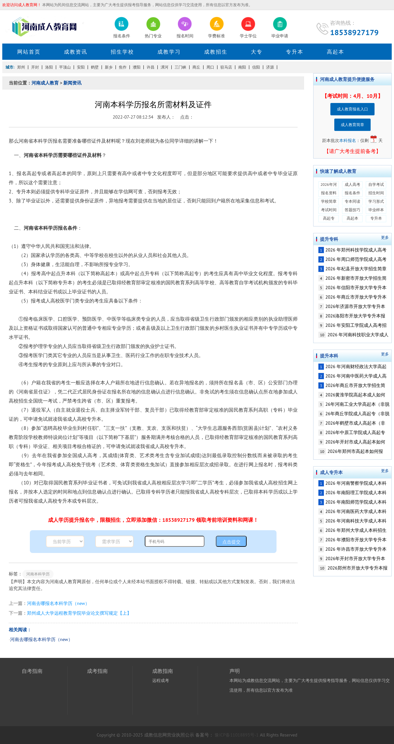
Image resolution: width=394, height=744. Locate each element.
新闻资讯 (72, 83)
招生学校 (122, 51)
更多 (385, 237)
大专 (257, 51)
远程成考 (160, 680)
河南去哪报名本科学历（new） (58, 603)
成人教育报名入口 (352, 109)
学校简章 (329, 201)
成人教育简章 (352, 124)
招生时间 (376, 192)
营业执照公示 (180, 735)
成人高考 (352, 184)
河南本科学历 (38, 573)
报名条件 (352, 192)
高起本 (335, 51)
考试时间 (329, 209)
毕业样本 (376, 209)
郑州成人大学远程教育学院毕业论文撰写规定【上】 (79, 613)
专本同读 (352, 201)
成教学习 (169, 51)
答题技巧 (352, 209)
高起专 (329, 218)
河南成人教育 (45, 83)
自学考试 (376, 184)
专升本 (294, 51)
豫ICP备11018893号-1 (237, 735)
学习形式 (376, 201)
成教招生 (216, 51)
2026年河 (328, 184)
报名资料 (329, 192)
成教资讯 (75, 51)
